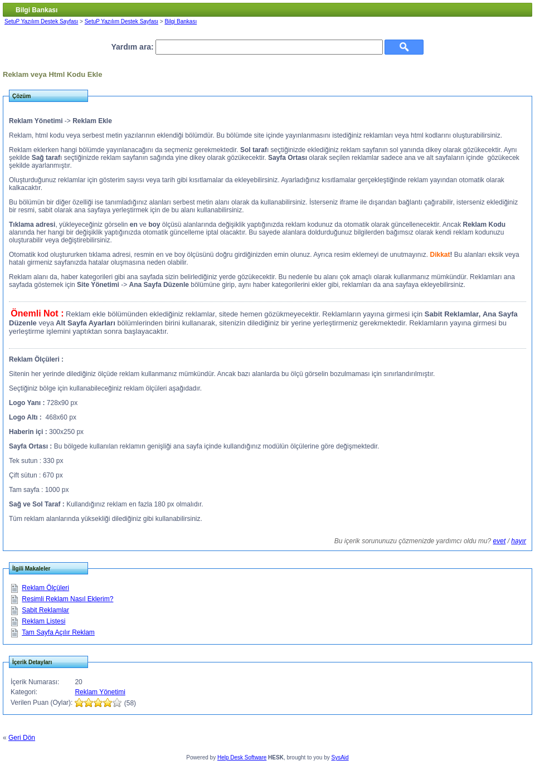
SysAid (340, 757)
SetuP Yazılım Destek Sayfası (41, 21)
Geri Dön (21, 738)
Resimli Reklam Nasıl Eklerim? (67, 599)
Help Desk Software (241, 757)
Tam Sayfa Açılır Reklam (58, 632)
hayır (518, 541)
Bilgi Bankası (180, 21)
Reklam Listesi (43, 621)
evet (499, 541)
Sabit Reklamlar (45, 610)
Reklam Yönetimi (100, 692)
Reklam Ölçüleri (45, 588)
